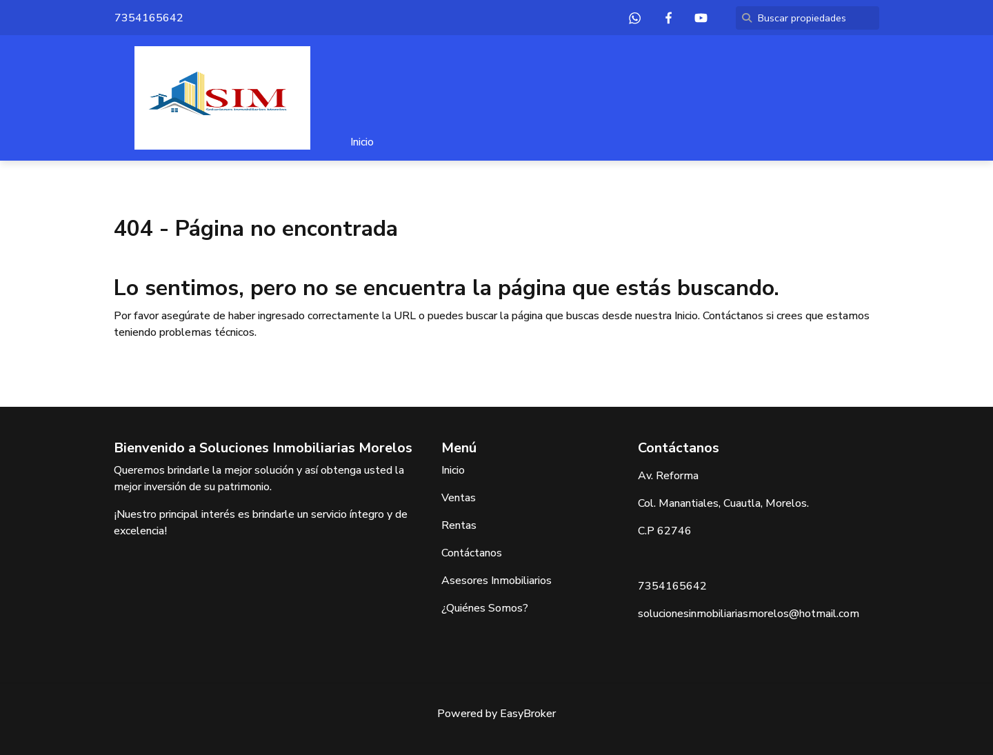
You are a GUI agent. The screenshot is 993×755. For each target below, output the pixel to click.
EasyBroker (528, 713)
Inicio (362, 142)
